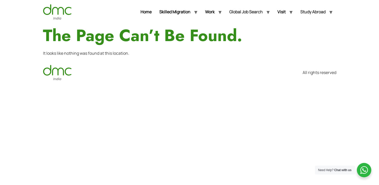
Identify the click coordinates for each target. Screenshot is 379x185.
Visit (281, 12)
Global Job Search (246, 12)
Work (210, 12)
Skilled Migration (174, 12)
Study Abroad (312, 12)
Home (146, 12)
